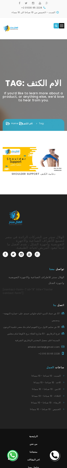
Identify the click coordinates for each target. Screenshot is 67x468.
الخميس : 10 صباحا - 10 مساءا (45, 409)
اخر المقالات (33, 459)
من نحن (33, 444)
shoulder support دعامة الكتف (33, 174)
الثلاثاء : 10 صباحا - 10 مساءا (46, 395)
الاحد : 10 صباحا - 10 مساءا (47, 382)
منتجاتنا (33, 451)
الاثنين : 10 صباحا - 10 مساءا (46, 389)
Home (14, 123)
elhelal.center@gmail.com (44, 346)
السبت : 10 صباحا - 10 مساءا (46, 375)
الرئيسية (33, 436)
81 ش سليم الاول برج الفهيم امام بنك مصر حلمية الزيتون (31, 326)
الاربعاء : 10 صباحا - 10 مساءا (46, 402)
